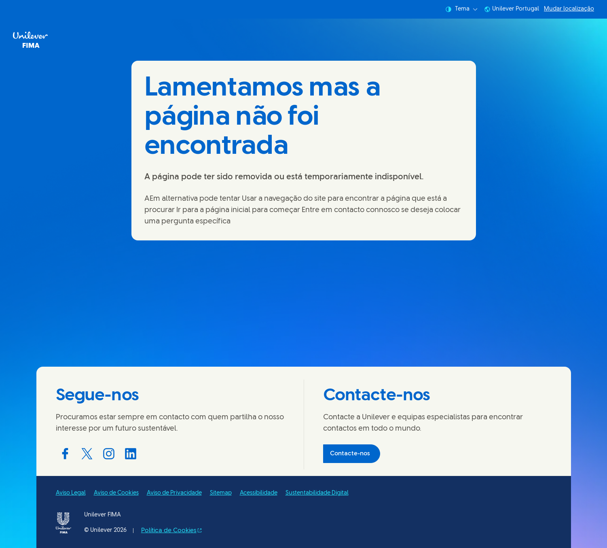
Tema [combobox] (461, 9)
